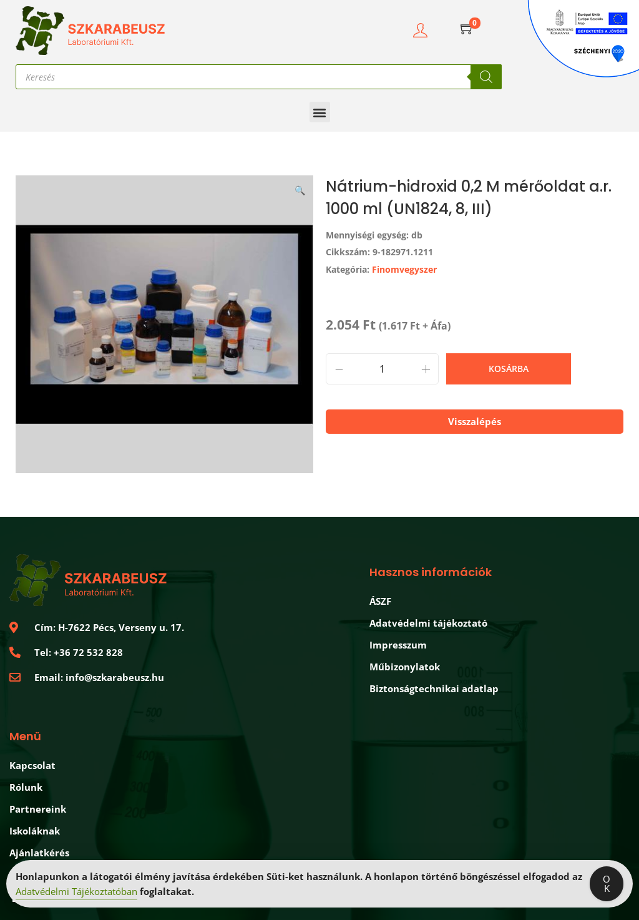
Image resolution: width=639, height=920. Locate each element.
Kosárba (509, 368)
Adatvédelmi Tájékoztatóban (76, 892)
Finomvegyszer (404, 269)
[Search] (486, 76)
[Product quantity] (382, 369)
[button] (320, 112)
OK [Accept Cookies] (606, 884)
